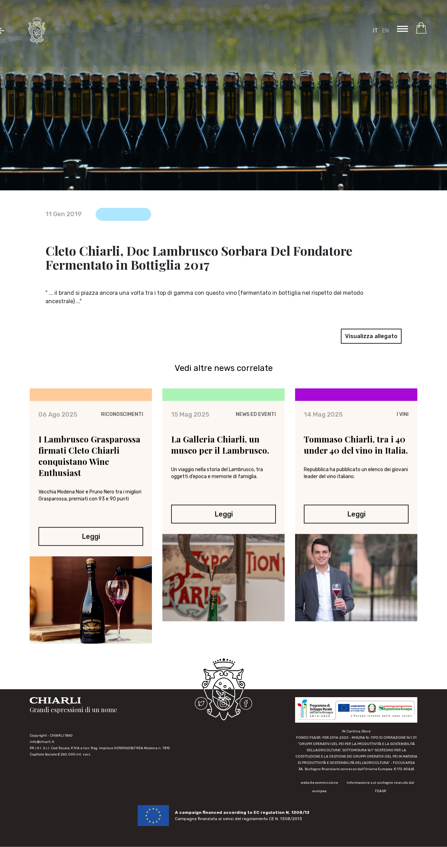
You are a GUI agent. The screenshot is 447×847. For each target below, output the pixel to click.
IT (375, 30)
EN (385, 30)
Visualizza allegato (371, 336)
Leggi (91, 538)
